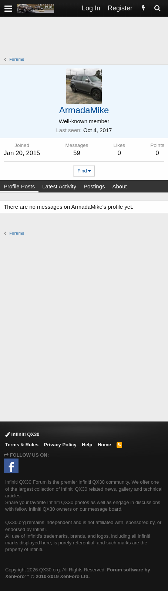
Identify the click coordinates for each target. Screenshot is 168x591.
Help (87, 444)
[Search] (157, 8)
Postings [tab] (94, 186)
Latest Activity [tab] (59, 186)
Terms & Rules (21, 444)
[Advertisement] (86, 37)
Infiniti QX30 (22, 434)
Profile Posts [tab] (19, 186)
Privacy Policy (60, 444)
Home (104, 444)
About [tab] (119, 186)
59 (76, 153)
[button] (8, 8)
